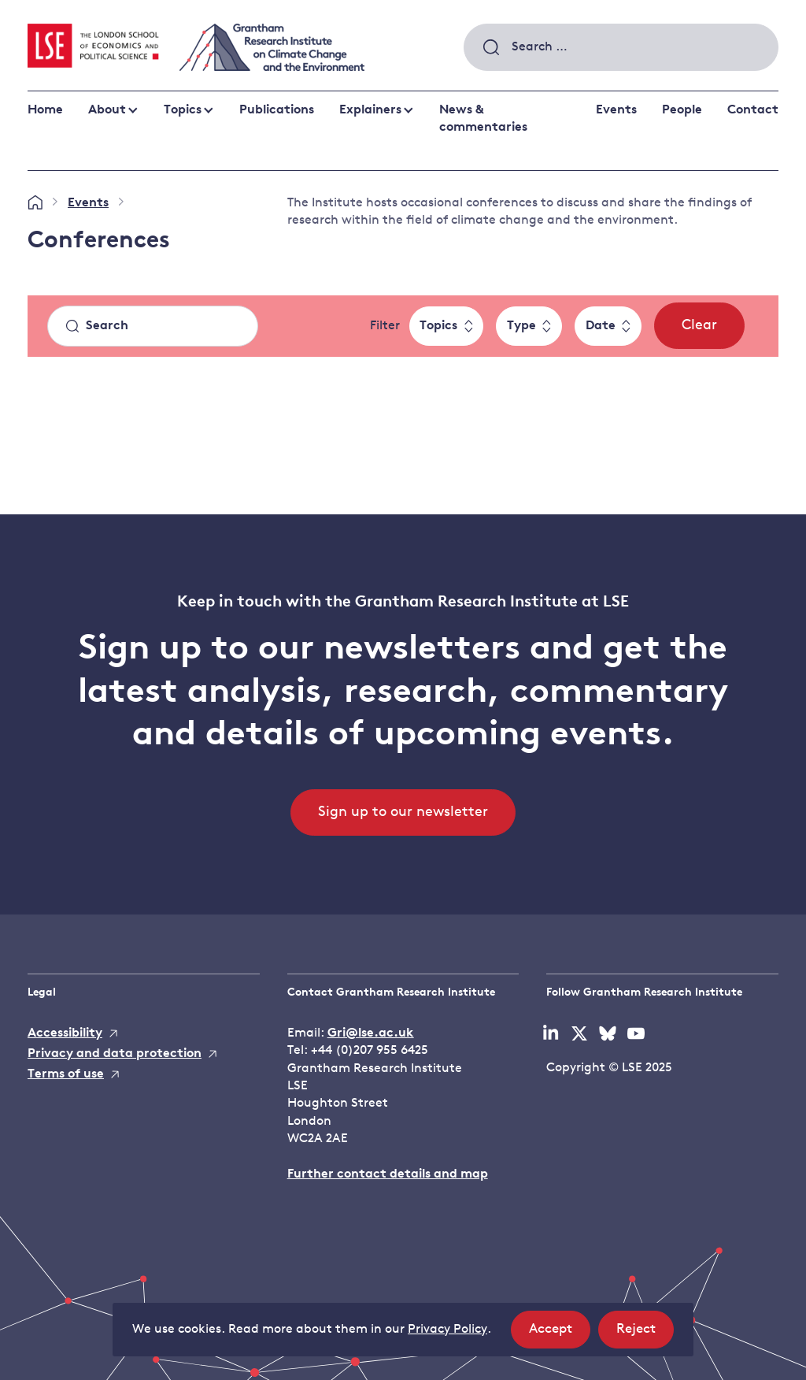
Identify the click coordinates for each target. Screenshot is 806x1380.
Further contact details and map (387, 1174)
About (107, 110)
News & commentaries (483, 119)
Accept (559, 1333)
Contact (752, 110)
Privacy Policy (447, 1329)
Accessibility (65, 1033)
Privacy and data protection (115, 1054)
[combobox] (621, 47)
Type (521, 326)
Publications (276, 110)
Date (601, 326)
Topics (183, 110)
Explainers (370, 110)
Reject (645, 1333)
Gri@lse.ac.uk (370, 1033)
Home (45, 110)
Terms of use (66, 1074)
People (682, 110)
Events (616, 110)
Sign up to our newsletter (403, 812)
